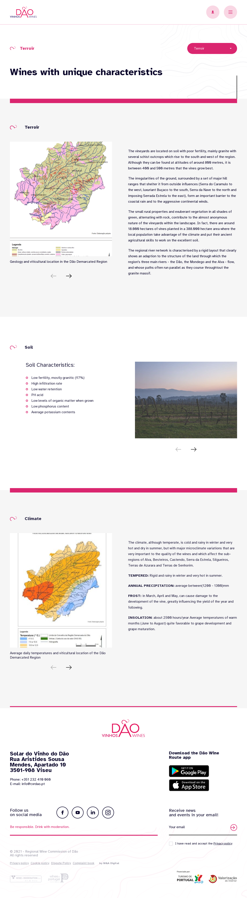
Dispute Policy (61, 863)
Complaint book (83, 863)
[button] (68, 276)
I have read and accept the (203, 843)
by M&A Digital (109, 863)
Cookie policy (40, 863)
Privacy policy (19, 863)
